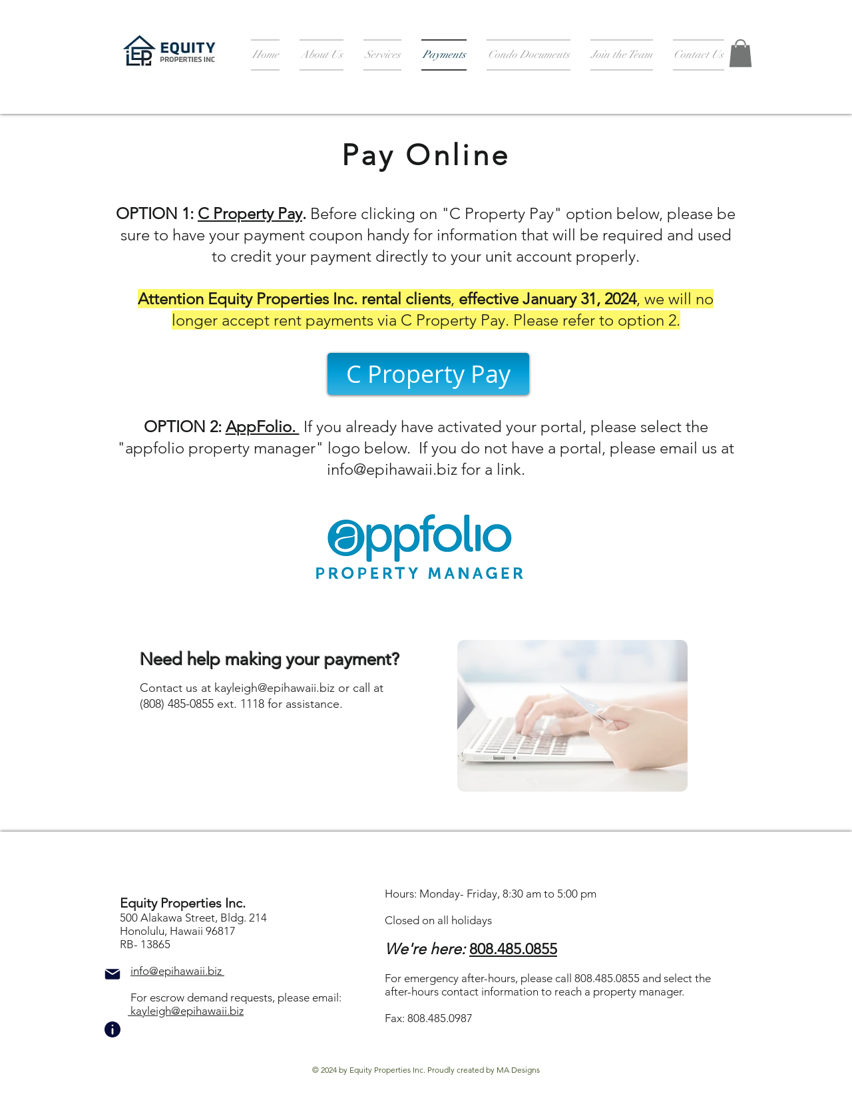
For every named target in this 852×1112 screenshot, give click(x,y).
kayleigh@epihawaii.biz (274, 688)
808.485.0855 (513, 949)
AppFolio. (263, 426)
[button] (740, 53)
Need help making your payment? (269, 659)
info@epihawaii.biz (392, 469)
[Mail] (112, 974)
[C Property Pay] (428, 374)
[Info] (112, 1029)
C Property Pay (250, 213)
